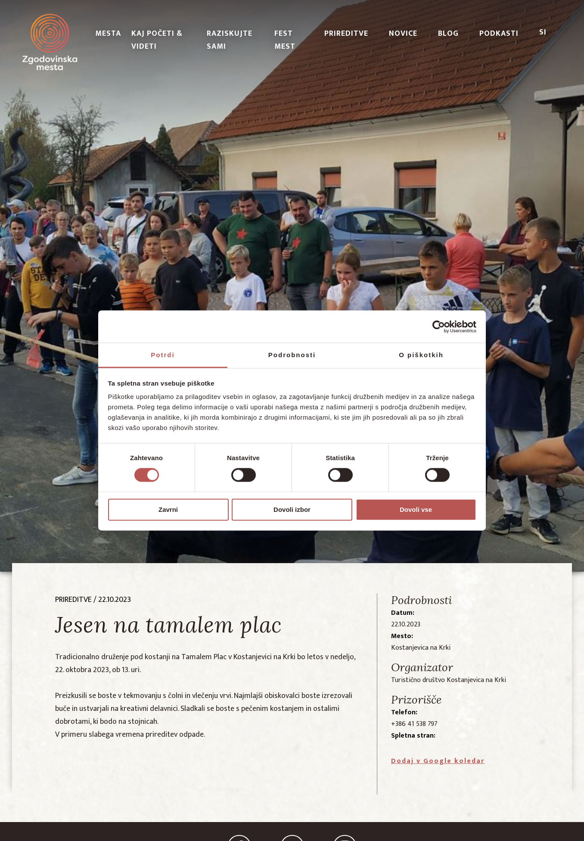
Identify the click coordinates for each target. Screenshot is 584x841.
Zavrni (168, 509)
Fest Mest (284, 40)
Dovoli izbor (292, 509)
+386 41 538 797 (414, 724)
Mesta (108, 33)
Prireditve (346, 33)
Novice (403, 33)
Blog (448, 33)
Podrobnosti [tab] (292, 354)
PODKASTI (499, 33)
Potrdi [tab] (162, 354)
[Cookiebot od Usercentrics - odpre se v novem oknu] (438, 326)
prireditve (73, 599)
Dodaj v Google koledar (438, 761)
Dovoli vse (416, 509)
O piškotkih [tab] (421, 354)
